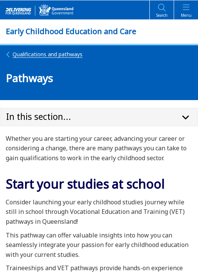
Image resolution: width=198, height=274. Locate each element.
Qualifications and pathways (44, 54)
